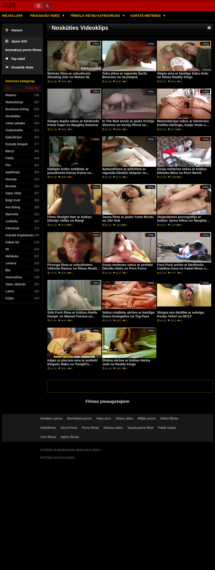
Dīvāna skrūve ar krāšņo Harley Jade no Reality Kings (126, 362)
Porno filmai (90, 427)
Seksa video (124, 418)
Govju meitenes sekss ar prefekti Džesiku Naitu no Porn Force (127, 266)
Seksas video (113, 427)
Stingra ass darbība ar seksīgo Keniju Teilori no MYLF (180, 314)
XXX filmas (48, 437)
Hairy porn (103, 418)
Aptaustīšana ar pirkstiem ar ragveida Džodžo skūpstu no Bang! (124, 172)
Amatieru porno (51, 418)
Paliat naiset (167, 427)
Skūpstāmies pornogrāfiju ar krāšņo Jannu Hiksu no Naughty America (181, 220)
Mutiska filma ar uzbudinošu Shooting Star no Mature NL (69, 75)
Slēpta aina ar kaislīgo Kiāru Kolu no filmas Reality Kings (182, 75)
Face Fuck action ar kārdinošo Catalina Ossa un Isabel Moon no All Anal (182, 268)
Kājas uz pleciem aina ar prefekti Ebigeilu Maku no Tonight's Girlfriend (72, 364)
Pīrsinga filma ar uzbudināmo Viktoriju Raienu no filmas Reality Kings (73, 268)
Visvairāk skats (19, 67)
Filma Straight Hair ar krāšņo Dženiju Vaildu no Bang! (69, 219)
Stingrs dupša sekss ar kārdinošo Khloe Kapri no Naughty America (73, 123)
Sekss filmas (169, 418)
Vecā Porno (68, 427)
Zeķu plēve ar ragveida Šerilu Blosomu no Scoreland (124, 75)
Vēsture (13, 30)
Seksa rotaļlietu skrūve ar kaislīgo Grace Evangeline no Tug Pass (128, 314)
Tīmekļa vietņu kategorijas (95, 15)
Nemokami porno (79, 418)
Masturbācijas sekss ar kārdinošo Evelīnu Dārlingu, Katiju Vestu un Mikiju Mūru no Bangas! (183, 124)
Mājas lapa (12, 15)
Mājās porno (147, 418)
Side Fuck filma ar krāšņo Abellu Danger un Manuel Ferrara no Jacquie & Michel (72, 316)
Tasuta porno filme (140, 427)
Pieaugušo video (45, 15)
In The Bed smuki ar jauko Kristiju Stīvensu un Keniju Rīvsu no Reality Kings (128, 124)
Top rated (15, 59)
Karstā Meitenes (146, 15)
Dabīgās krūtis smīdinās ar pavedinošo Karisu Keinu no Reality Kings (69, 172)
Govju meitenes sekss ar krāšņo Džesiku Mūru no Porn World (182, 171)
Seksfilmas (48, 427)
